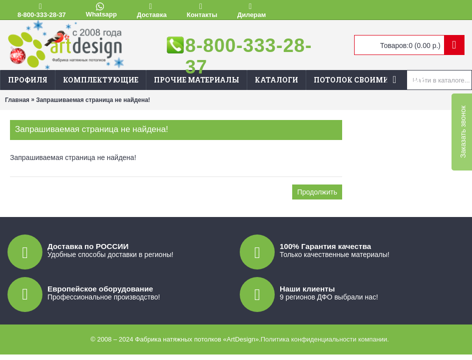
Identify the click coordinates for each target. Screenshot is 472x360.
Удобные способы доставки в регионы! (110, 254)
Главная (17, 100)
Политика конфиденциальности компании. (325, 339)
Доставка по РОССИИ (87, 246)
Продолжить (317, 192)
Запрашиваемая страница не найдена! (93, 100)
